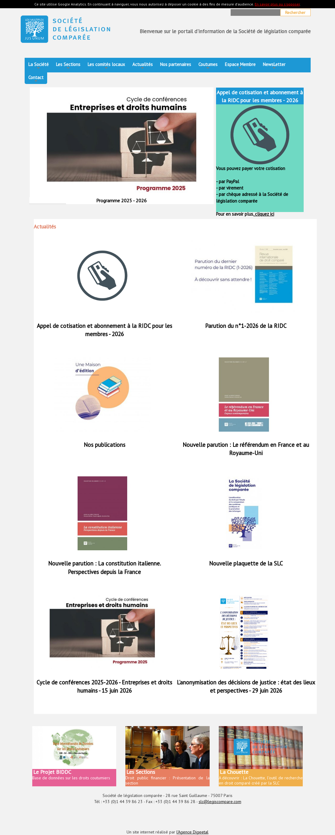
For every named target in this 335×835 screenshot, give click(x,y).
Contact (36, 79)
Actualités (142, 66)
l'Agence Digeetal (192, 832)
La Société (38, 66)
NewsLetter (274, 66)
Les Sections (68, 66)
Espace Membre (240, 66)
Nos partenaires (175, 64)
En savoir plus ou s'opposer (277, 4)
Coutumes (208, 66)
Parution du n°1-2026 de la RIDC (246, 325)
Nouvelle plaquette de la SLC (246, 563)
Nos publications (104, 444)
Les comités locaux (106, 66)
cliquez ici (264, 214)
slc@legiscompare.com (220, 801)
